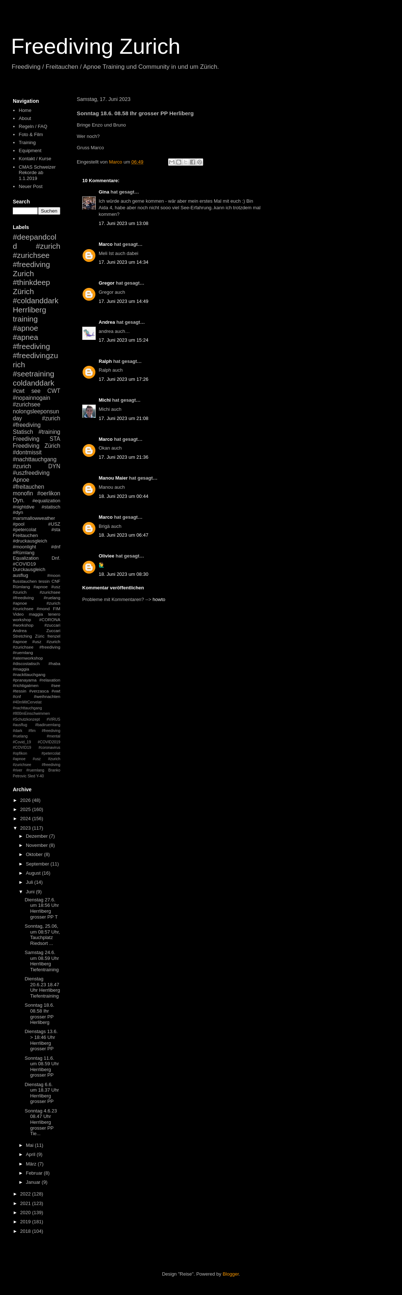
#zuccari (52, 625)
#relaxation (49, 679)
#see (55, 685)
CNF (56, 581)
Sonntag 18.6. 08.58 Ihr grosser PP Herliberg (39, 1013)
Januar (34, 1182)
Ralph (105, 361)
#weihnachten (47, 696)
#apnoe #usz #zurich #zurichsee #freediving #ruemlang (36, 647)
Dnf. (56, 558)
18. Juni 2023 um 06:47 (123, 535)
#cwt (18, 391)
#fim (32, 731)
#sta (55, 529)
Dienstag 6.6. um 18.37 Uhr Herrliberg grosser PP (41, 1093)
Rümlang (21, 586)
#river (17, 770)
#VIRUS (53, 719)
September (38, 864)
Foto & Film (31, 134)
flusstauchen (25, 581)
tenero (54, 614)
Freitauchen (25, 535)
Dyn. (18, 500)
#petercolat (24, 529)
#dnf (55, 546)
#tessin (19, 690)
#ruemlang (35, 770)
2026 (26, 800)
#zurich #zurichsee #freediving (36, 255)
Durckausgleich (29, 569)
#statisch (51, 507)
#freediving (31, 346)
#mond (43, 608)
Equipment (30, 150)
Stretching (22, 636)
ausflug (20, 575)
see (36, 391)
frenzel (54, 636)
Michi (105, 400)
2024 (26, 818)
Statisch (23, 432)
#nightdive (23, 507)
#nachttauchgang (35, 459)
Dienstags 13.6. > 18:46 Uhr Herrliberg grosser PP (40, 1040)
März (32, 1164)
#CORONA (49, 619)
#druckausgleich (30, 541)
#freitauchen (28, 487)
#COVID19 (24, 564)
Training (27, 142)
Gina (104, 192)
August (34, 873)
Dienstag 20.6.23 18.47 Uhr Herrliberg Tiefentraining (42, 987)
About (25, 118)
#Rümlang (23, 552)
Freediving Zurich (96, 46)
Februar (35, 1173)
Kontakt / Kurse (35, 158)
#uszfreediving (31, 473)
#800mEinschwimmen (31, 714)
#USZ (54, 524)
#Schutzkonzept (26, 719)
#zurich (22, 466)
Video (18, 614)
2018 (26, 1231)
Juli (30, 882)
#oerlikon (48, 493)
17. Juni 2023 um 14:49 (123, 301)
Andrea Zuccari (36, 630)
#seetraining (33, 373)
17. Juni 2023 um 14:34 (123, 262)
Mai (30, 1145)
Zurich (23, 273)
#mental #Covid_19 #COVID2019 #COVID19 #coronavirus (36, 742)
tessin (44, 581)
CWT (53, 391)
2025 (26, 809)
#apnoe (25, 328)
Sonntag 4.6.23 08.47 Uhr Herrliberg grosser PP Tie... (40, 1122)
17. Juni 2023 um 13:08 (123, 223)
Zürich (23, 291)
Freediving (26, 439)
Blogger (231, 1274)
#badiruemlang (47, 725)
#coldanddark (35, 300)
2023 (26, 828)
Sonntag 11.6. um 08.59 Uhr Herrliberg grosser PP (41, 1066)
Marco (106, 244)
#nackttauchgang (29, 674)
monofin (23, 493)
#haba (54, 663)
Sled (31, 776)
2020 (26, 1212)
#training (49, 432)
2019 (26, 1221)
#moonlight (24, 546)
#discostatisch (26, 663)
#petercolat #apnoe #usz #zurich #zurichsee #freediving (36, 759)
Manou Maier (113, 478)
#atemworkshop (28, 658)
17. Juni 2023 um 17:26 (123, 379)
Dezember (37, 836)
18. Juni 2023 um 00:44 (123, 496)
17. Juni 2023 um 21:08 (123, 418)
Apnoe (21, 480)
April (31, 1154)
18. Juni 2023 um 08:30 (123, 574)
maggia (36, 614)
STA (55, 439)
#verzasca (39, 690)
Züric (40, 636)
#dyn (18, 512)
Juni (31, 891)
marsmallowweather (34, 518)
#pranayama (25, 679)
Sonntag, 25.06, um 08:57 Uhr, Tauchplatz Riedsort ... (42, 934)
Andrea (107, 322)
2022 (26, 1194)
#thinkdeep (31, 282)
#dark (17, 731)
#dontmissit (27, 452)
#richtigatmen (25, 685)
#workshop (23, 625)
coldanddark (33, 383)
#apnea (25, 337)
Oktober (35, 854)
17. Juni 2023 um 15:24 (123, 340)
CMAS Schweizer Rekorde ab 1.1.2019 (37, 172)
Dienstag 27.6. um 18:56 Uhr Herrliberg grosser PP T (41, 908)
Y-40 (40, 776)
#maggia (21, 669)
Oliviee (106, 556)
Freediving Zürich (36, 446)
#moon (53, 575)
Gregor (106, 283)
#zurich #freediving (36, 421)
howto (159, 599)
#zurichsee (26, 404)
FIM (56, 608)
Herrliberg (29, 309)
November (37, 845)
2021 (26, 1203)
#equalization (46, 500)
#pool (18, 524)
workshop (22, 619)
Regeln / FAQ (33, 126)
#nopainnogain (31, 398)
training (25, 319)
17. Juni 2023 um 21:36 (123, 457)
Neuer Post (30, 186)
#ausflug (20, 725)
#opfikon (20, 753)
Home (25, 110)
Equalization (26, 558)
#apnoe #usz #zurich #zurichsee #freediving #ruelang (36, 592)
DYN (54, 466)
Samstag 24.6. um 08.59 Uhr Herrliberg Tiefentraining (41, 961)
